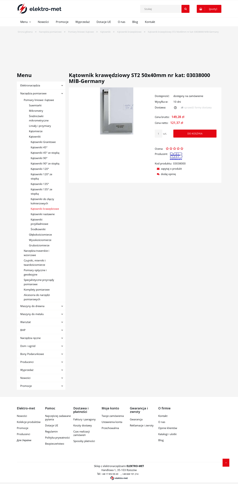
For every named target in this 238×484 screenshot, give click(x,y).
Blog (161, 440)
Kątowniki (35, 136)
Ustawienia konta (112, 422)
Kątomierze (35, 131)
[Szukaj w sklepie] (166, 9)
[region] (119, 50)
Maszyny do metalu (32, 314)
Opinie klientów (167, 428)
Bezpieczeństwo (54, 443)
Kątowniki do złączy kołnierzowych (42, 201)
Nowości (25, 378)
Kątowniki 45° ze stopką (45, 152)
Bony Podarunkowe (32, 354)
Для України (24, 440)
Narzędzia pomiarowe (33, 93)
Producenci (27, 362)
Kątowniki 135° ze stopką (41, 191)
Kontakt (162, 416)
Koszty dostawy (82, 425)
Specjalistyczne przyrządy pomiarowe (39, 282)
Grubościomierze (39, 245)
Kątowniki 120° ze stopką (41, 176)
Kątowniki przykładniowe (39, 222)
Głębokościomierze (40, 234)
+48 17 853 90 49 (110, 473)
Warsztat (25, 322)
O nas (161, 422)
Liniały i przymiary (40, 126)
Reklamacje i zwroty (142, 425)
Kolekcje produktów (29, 422)
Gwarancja (136, 419)
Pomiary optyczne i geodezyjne (35, 272)
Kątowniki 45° (39, 147)
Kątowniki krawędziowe (45, 208)
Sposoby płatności (84, 441)
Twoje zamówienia (113, 416)
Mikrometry (36, 110)
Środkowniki (38, 229)
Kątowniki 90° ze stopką (45, 163)
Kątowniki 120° (40, 169)
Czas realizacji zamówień (81, 433)
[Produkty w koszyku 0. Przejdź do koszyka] (209, 9)
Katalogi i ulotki (167, 434)
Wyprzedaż (26, 370)
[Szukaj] (185, 9)
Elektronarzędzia (30, 85)
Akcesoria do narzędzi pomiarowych (37, 297)
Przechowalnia (110, 428)
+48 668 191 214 (130, 473)
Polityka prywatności (57, 437)
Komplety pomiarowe (37, 289)
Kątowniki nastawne (43, 214)
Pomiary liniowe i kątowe (39, 100)
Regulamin (51, 431)
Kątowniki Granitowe (43, 142)
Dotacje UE (51, 425)
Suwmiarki (35, 105)
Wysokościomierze (40, 240)
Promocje (26, 386)
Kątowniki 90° (39, 158)
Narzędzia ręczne (30, 338)
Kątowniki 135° (40, 184)
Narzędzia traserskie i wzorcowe (36, 253)
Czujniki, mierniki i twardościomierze (35, 262)
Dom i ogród (27, 346)
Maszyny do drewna (32, 306)
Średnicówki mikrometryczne (39, 118)
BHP (22, 330)
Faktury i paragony (84, 419)
